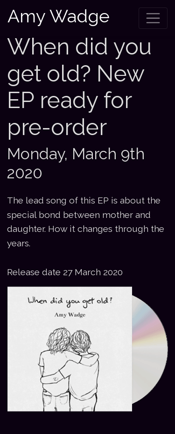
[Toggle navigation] (153, 18)
